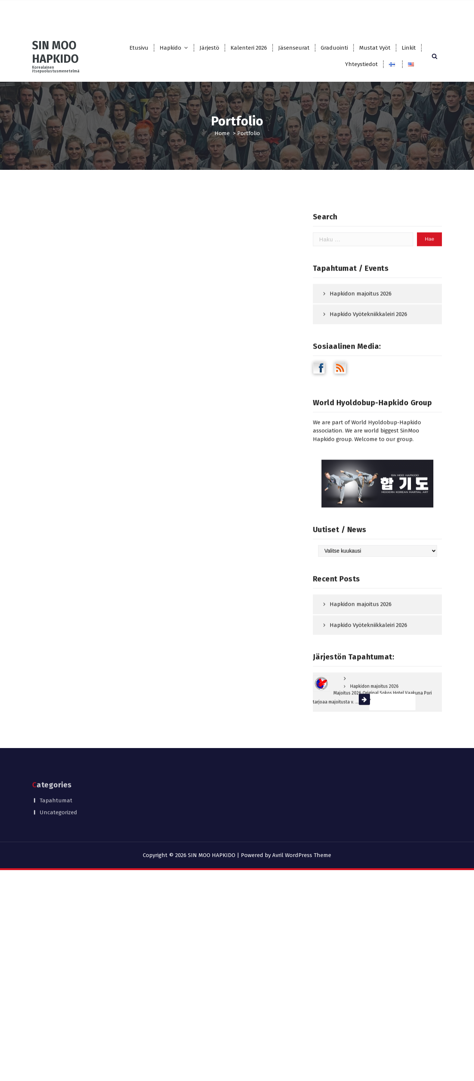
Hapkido (170, 47)
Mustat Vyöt (374, 47)
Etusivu (138, 47)
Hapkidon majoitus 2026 (361, 342)
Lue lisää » (386, 750)
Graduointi (334, 47)
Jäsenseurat (294, 47)
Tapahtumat (56, 788)
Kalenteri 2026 (248, 47)
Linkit (409, 47)
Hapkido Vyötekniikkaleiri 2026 (368, 362)
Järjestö (209, 47)
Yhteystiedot (361, 64)
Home (222, 133)
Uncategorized (58, 801)
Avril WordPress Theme (301, 855)
